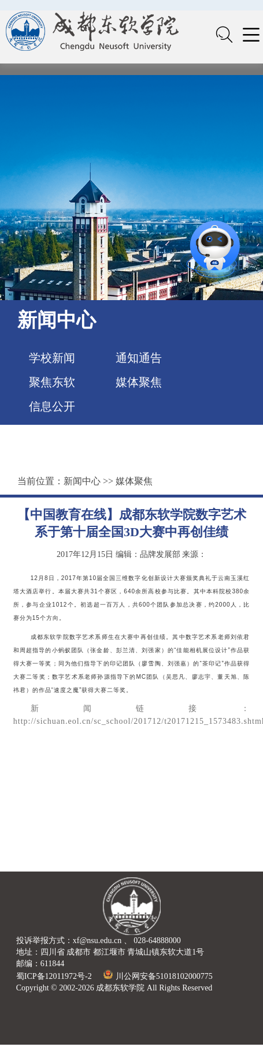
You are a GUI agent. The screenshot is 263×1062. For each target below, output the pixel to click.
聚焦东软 (52, 382)
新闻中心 (82, 481)
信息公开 (52, 406)
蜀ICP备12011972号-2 (54, 976)
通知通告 (139, 357)
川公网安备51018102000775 (158, 976)
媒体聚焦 (139, 382)
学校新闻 (52, 357)
